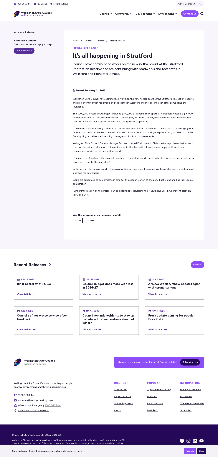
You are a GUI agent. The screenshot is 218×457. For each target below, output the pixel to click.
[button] (190, 4)
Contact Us (189, 13)
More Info (190, 451)
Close (201, 451)
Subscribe (187, 362)
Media (101, 40)
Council (88, 40)
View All (197, 264)
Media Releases (117, 40)
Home (76, 40)
